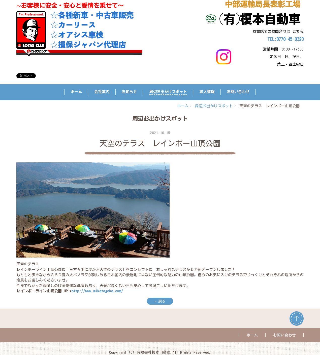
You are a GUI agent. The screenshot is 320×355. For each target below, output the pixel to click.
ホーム (76, 92)
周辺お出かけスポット (168, 92)
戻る (160, 301)
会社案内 (101, 92)
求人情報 (206, 92)
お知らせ (129, 92)
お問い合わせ (238, 92)
